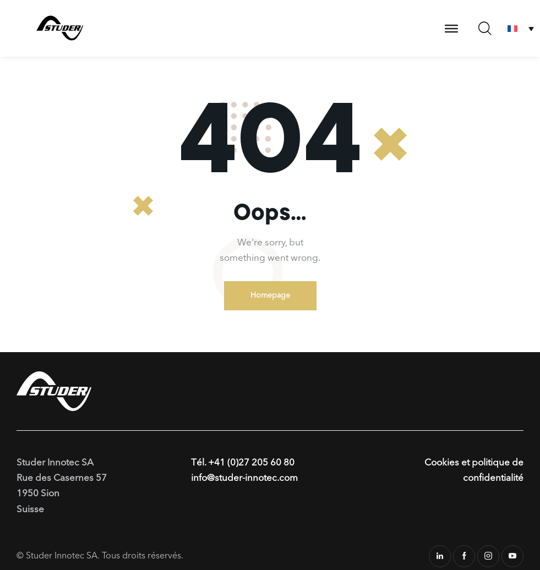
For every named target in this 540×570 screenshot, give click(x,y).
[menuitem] (520, 28)
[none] (520, 28)
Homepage (270, 295)
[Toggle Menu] (451, 28)
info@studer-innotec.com (244, 478)
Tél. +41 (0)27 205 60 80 (242, 463)
